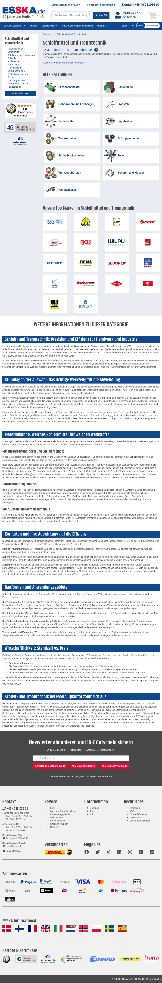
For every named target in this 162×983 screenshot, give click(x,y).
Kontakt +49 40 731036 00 (140, 4)
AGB (131, 811)
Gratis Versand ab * (66, 4)
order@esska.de (12, 846)
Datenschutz (135, 817)
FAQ (52, 808)
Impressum (134, 808)
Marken (33, 25)
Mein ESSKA (56, 817)
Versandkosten (57, 820)
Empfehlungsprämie (60, 814)
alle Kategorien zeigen (20, 93)
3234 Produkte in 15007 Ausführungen (70, 50)
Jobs (92, 814)
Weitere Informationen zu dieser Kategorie (65, 62)
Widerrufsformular (138, 814)
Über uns (94, 808)
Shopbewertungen (59, 824)
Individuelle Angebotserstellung (77, 25)
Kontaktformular (11, 851)
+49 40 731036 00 (15, 808)
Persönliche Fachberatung (101, 4)
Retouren (54, 827)
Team (92, 811)
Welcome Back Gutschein (62, 811)
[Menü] (34, 104)
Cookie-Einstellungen (139, 820)
